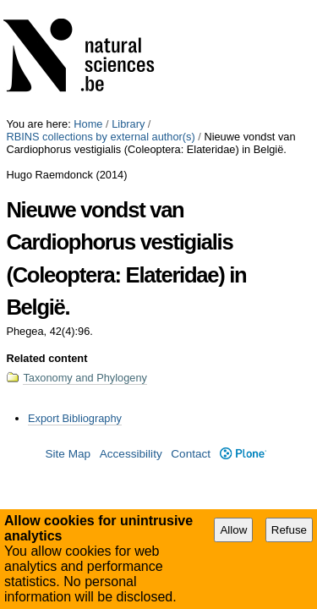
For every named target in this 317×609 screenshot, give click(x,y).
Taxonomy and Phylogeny (85, 260)
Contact (190, 336)
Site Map (67, 336)
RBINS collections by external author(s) (100, 19)
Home (88, 6)
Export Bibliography (75, 300)
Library (128, 6)
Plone (243, 336)
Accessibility (131, 336)
